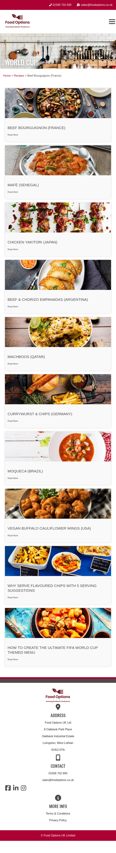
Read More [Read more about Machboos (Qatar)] (13, 364)
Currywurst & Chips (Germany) (40, 414)
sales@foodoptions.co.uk (58, 780)
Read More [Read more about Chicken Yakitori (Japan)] (13, 249)
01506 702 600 (58, 773)
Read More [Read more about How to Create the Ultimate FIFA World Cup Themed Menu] (13, 659)
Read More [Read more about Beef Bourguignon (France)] (13, 135)
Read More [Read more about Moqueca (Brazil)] (13, 478)
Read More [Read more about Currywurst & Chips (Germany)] (13, 421)
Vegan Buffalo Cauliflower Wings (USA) (49, 528)
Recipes (19, 75)
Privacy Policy (58, 820)
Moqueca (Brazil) (25, 471)
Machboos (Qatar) (26, 357)
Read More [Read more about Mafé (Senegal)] (13, 192)
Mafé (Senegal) (23, 185)
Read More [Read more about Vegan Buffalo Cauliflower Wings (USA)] (13, 535)
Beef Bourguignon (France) (36, 128)
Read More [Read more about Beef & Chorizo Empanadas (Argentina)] (13, 306)
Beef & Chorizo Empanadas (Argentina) (48, 299)
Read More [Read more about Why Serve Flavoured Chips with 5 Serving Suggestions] (13, 597)
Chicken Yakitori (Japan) (32, 242)
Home (7, 75)
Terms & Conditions (58, 813)
